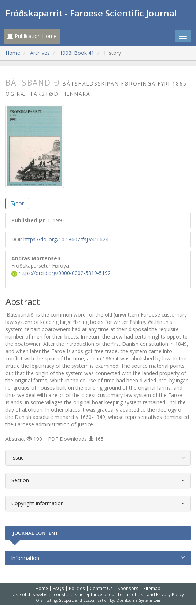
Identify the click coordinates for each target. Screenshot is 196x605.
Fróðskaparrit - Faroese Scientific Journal (91, 13)
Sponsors (128, 588)
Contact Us (101, 588)
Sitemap (151, 588)
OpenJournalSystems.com (138, 600)
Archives (40, 52)
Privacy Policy (170, 594)
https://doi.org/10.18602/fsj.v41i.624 (65, 239)
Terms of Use (131, 594)
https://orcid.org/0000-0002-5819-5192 (61, 272)
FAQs (58, 588)
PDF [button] (20, 203)
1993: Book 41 (77, 52)
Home (12, 52)
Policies (77, 588)
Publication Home (32, 36)
